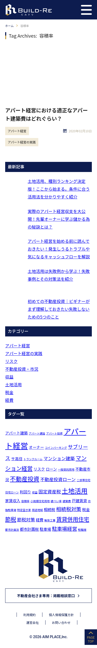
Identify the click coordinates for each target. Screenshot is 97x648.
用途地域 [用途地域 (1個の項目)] (37, 510)
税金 (9, 392)
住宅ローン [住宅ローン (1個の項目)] (12, 492)
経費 (9, 400)
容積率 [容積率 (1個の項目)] (25, 501)
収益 (9, 377)
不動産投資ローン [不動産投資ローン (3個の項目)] (58, 479)
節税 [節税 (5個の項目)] (10, 519)
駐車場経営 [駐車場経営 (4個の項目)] (64, 528)
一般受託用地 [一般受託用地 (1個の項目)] (66, 469)
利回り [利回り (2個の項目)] (25, 491)
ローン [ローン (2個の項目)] (51, 469)
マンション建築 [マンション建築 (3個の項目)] (59, 458)
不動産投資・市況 (21, 369)
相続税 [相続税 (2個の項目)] (49, 509)
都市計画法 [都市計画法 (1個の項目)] (12, 530)
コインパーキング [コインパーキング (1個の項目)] (56, 448)
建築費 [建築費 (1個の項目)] (67, 501)
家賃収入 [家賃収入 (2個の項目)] (12, 500)
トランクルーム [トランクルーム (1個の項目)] (32, 459)
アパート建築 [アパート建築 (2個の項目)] (16, 433)
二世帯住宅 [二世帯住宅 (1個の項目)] (83, 480)
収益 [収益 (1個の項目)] (35, 492)
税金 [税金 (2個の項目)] (86, 509)
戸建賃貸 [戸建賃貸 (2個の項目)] (79, 500)
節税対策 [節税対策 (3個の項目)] (26, 519)
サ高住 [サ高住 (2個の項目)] (17, 458)
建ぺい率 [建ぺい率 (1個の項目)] (56, 501)
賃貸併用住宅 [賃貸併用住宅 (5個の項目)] (72, 519)
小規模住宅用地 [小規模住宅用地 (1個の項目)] (40, 501)
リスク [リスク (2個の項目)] (39, 469)
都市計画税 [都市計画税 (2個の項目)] (29, 529)
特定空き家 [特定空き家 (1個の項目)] (24, 510)
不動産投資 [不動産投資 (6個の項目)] (24, 478)
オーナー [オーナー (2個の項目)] (36, 447)
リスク (11, 361)
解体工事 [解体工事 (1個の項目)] (49, 520)
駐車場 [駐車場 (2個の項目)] (45, 529)
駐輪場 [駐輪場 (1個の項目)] (82, 530)
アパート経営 (17, 131)
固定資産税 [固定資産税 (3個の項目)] (50, 491)
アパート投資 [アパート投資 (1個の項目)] (54, 433)
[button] (86, 9)
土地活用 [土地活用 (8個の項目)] (75, 490)
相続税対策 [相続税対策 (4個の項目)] (68, 509)
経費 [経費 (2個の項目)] (39, 519)
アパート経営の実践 (22, 142)
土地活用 (13, 384)
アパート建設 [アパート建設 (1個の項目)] (37, 433)
